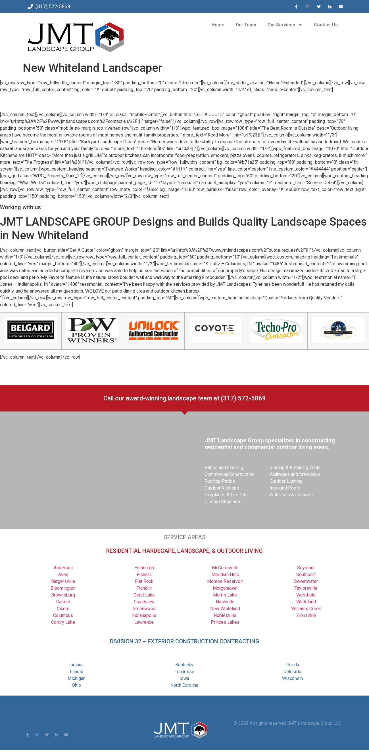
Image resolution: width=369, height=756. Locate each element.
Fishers (144, 574)
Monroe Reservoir (225, 581)
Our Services (285, 25)
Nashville (225, 601)
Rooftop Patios (220, 481)
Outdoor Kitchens (222, 488)
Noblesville (225, 615)
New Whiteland (225, 608)
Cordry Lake (63, 622)
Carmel (63, 601)
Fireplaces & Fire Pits (226, 494)
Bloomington (63, 588)
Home (218, 25)
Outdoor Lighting (286, 481)
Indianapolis (144, 615)
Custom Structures (223, 501)
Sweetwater (306, 581)
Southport (306, 574)
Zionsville (306, 615)
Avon (63, 574)
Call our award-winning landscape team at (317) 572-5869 (184, 398)
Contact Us (326, 25)
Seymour (306, 567)
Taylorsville (306, 588)
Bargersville (63, 581)
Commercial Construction (229, 474)
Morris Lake (225, 595)
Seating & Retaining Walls (295, 467)
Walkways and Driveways (295, 474)
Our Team (246, 25)
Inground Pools (285, 488)
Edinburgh (144, 567)
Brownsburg (63, 595)
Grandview (144, 601)
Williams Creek (306, 608)
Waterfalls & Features (291, 494)
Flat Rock (144, 581)
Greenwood (144, 608)
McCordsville (225, 567)
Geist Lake (144, 595)
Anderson (63, 567)
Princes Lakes (225, 622)
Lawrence (144, 622)
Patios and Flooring (224, 467)
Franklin (144, 588)
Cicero (63, 608)
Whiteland (306, 601)
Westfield (306, 595)
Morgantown (225, 588)
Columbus (63, 615)
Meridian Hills (225, 574)
